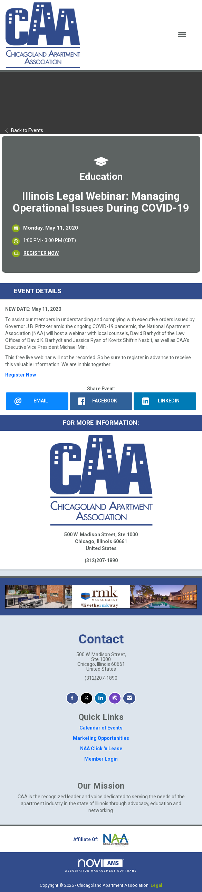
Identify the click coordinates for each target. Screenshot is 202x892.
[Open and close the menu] (138, 35)
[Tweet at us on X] (86, 698)
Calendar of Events (101, 728)
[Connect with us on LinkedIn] (100, 698)
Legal (156, 885)
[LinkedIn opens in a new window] (165, 401)
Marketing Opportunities (101, 738)
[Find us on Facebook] (72, 698)
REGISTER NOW (41, 253)
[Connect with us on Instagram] (114, 698)
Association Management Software (101, 865)
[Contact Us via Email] (129, 698)
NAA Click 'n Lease (101, 748)
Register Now (20, 375)
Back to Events (24, 130)
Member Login (101, 759)
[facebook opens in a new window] (101, 401)
